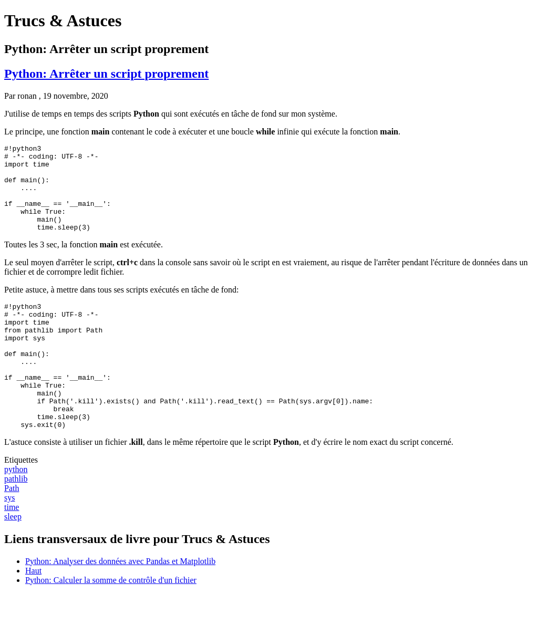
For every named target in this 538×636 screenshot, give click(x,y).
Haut (33, 613)
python (15, 511)
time (11, 549)
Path (11, 530)
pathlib (15, 521)
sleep (13, 559)
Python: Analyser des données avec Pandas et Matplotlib (120, 603)
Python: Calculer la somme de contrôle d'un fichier (110, 622)
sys (9, 540)
